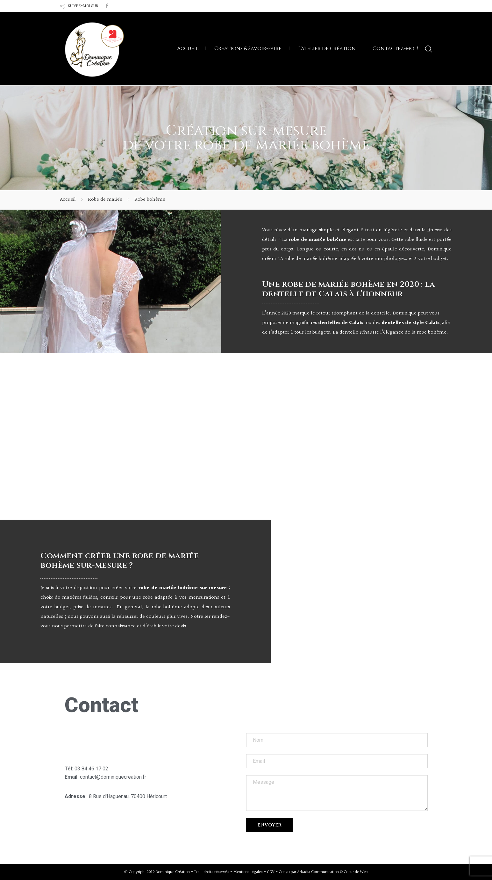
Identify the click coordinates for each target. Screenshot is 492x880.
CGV (271, 872)
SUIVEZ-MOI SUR (83, 6)
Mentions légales (248, 872)
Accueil (188, 48)
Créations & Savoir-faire (248, 48)
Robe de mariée (105, 200)
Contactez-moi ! (395, 48)
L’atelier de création (327, 48)
